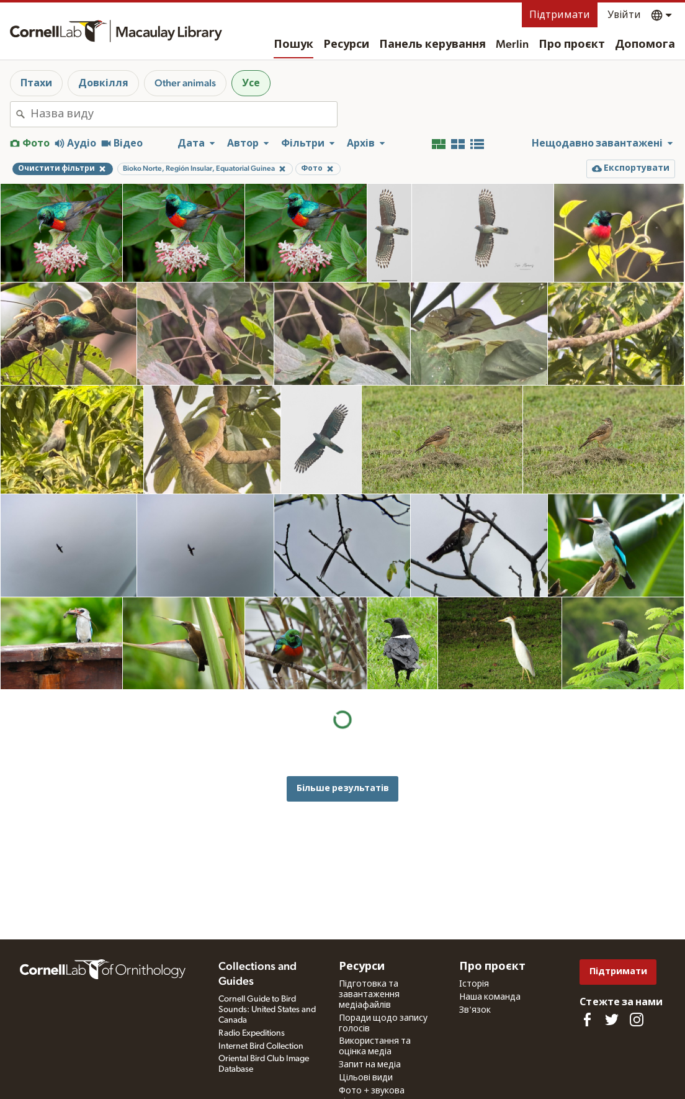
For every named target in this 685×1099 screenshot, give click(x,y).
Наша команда (490, 997)
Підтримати (559, 15)
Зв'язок (475, 1010)
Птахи (36, 83)
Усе (251, 83)
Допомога (645, 44)
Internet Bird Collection (260, 1046)
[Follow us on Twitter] (611, 1019)
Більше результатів (343, 696)
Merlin (512, 44)
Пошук (293, 44)
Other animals (185, 83)
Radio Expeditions (251, 1033)
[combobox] (183, 114)
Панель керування (432, 44)
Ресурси (346, 44)
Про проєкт (572, 44)
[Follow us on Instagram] (636, 1019)
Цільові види (366, 1078)
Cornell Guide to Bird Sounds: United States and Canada (267, 1009)
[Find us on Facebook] (587, 1019)
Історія (474, 984)
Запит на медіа (370, 1065)
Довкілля (103, 83)
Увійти (624, 15)
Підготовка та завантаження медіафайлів (369, 995)
